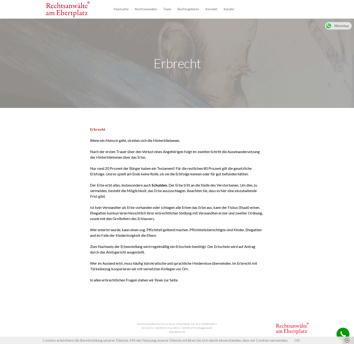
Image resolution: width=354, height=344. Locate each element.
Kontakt (211, 9)
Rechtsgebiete (188, 9)
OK (297, 340)
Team (167, 9)
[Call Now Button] (343, 334)
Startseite (121, 9)
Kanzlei (229, 9)
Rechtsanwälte (146, 9)
